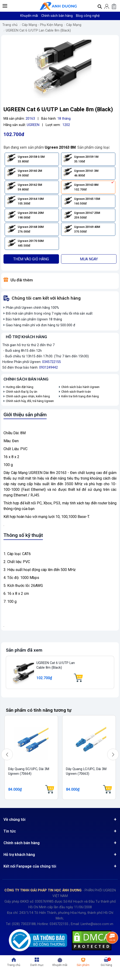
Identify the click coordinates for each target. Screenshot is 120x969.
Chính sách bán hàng (57, 16)
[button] (4, 6)
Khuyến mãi (29, 16)
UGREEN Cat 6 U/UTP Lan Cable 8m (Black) (38, 30)
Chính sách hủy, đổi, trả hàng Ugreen (30, 401)
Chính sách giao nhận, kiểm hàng (28, 396)
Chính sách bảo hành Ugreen (80, 387)
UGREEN (33, 125)
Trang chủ (9, 25)
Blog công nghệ (88, 16)
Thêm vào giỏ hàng (31, 259)
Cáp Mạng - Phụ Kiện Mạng (42, 25)
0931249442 (48, 368)
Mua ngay (89, 259)
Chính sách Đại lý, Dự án (21, 391)
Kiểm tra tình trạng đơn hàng (80, 396)
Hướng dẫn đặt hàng (20, 387)
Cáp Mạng (73, 25)
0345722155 (51, 362)
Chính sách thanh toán (76, 391)
